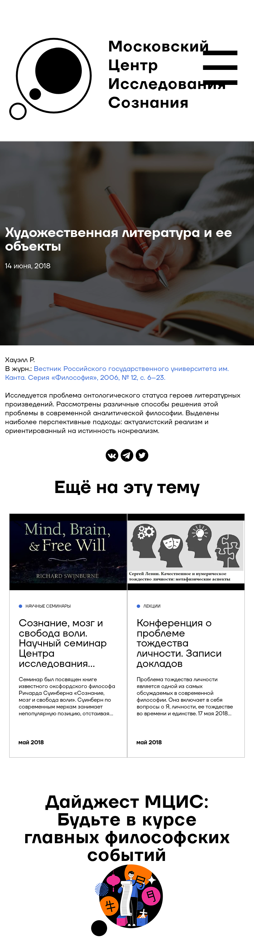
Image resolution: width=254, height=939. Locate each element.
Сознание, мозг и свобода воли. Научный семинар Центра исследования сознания (63, 649)
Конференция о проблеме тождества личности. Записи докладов (179, 643)
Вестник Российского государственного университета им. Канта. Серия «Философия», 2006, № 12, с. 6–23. (117, 373)
